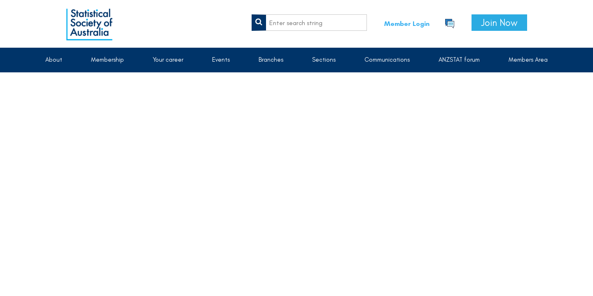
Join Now (499, 22)
